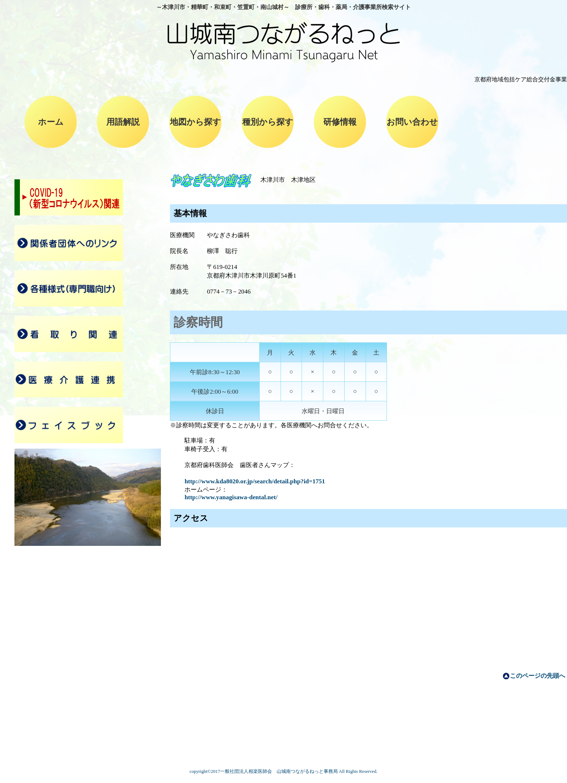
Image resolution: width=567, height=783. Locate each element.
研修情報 (340, 122)
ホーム (51, 122)
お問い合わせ (412, 122)
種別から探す (267, 122)
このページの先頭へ (537, 675)
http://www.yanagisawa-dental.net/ (230, 497)
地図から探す (195, 122)
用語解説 (123, 122)
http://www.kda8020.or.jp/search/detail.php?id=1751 (254, 481)
